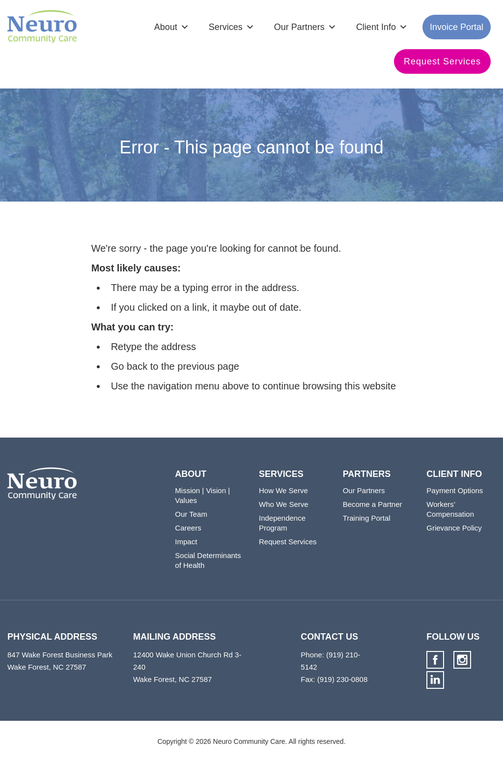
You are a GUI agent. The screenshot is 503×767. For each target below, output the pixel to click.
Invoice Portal (456, 27)
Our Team (191, 514)
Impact (186, 541)
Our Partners (299, 27)
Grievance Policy (454, 528)
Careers (188, 528)
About (165, 27)
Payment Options (454, 490)
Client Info (376, 27)
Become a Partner (372, 504)
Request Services (442, 61)
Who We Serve (283, 504)
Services (226, 27)
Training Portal (367, 518)
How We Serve (283, 490)
